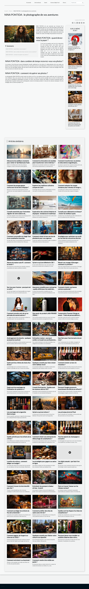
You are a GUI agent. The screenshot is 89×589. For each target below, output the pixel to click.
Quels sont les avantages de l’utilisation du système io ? (16, 388)
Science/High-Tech (54, 2)
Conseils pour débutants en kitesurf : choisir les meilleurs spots (70, 212)
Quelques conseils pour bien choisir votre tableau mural (44, 363)
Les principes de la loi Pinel (67, 412)
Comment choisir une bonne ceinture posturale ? (67, 288)
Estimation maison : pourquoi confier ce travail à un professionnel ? (44, 340)
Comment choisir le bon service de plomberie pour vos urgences (43, 237)
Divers (64, 2)
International (37, 2)
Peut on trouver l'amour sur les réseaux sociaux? (68, 487)
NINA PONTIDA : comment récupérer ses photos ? (17, 54)
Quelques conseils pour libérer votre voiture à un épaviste (44, 536)
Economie (28, 2)
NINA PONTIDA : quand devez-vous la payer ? (16, 49)
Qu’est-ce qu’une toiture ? (40, 412)
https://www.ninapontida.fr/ (53, 51)
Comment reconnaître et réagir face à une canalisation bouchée (19, 237)
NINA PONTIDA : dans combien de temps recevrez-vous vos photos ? (21, 51)
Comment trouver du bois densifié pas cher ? (75, 105)
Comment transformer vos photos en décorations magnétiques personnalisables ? (69, 162)
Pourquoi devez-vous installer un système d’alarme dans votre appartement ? (68, 537)
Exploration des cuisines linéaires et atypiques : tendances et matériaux (44, 212)
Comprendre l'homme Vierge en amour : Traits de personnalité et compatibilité (69, 315)
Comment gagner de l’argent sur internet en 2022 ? (17, 536)
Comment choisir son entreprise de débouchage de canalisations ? (44, 437)
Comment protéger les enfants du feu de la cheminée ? (18, 512)
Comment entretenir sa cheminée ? (18, 560)
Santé (45, 2)
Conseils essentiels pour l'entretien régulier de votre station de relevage (18, 213)
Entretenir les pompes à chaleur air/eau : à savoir (42, 487)
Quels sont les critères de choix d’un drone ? (75, 67)
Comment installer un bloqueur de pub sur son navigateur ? (74, 48)
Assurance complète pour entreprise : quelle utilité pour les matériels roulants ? (44, 289)
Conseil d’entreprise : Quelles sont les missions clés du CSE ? (43, 388)
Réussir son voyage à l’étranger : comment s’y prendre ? (68, 263)
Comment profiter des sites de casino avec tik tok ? (42, 512)
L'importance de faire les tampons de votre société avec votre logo (75, 86)
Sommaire (10, 46)
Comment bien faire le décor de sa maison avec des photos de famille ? (74, 124)
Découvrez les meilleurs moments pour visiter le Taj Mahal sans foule (18, 162)
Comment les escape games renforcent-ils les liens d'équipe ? (18, 186)
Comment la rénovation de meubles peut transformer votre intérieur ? (44, 162)
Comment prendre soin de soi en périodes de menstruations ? (17, 314)
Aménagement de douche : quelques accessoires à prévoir (19, 339)
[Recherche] (77, 2)
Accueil (6, 11)
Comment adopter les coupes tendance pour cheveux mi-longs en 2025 (69, 187)
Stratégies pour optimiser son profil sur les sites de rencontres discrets (69, 237)
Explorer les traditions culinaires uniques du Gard (43, 186)
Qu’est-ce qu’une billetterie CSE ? (43, 262)
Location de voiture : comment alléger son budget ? (17, 462)
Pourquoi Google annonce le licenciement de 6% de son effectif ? (70, 388)
